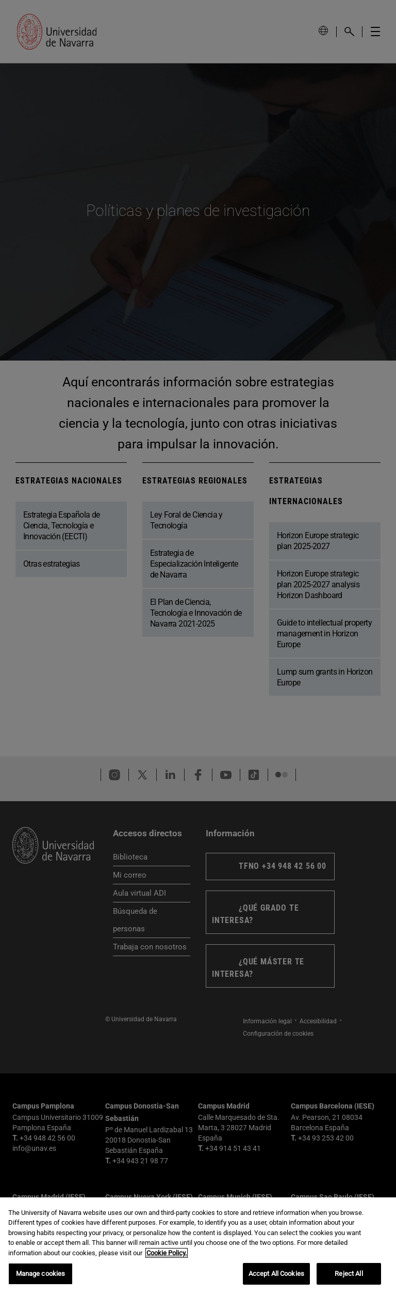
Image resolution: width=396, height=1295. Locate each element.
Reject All (348, 1273)
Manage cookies (40, 1273)
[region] (198, 1246)
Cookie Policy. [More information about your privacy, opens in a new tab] (166, 1253)
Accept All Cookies (276, 1273)
